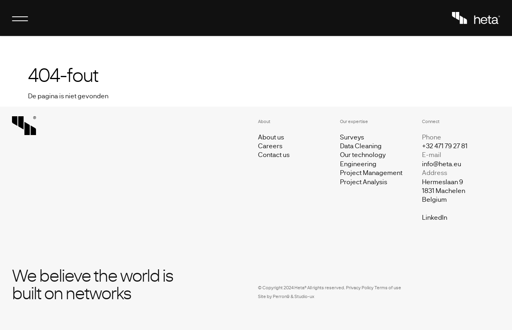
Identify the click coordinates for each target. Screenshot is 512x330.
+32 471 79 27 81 (445, 145)
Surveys (352, 137)
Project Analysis (363, 181)
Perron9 (281, 296)
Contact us (274, 154)
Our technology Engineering (363, 158)
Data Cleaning (361, 145)
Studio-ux (304, 296)
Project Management (371, 172)
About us (271, 137)
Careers (270, 145)
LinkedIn (434, 217)
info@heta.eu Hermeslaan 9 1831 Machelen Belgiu (443, 181)
